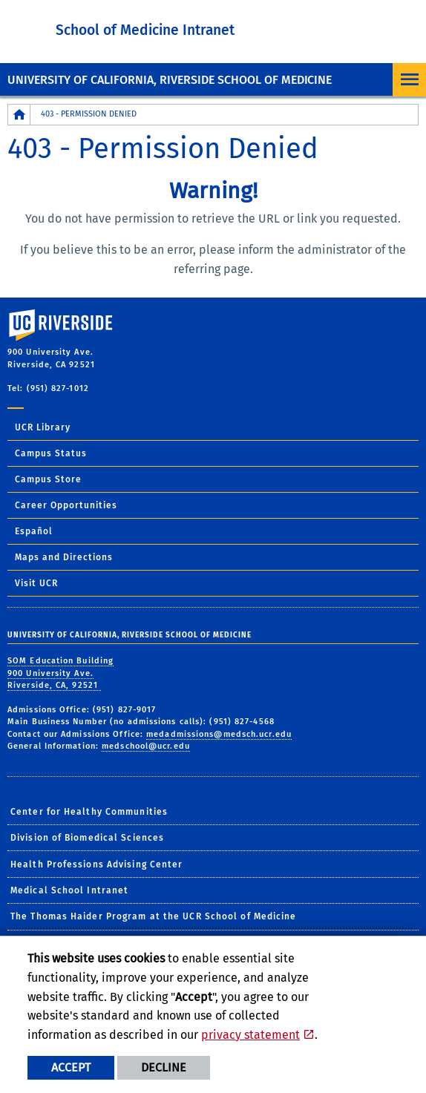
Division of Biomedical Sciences (87, 838)
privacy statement (250, 1035)
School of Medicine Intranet (145, 30)
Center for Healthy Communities (89, 812)
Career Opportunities (66, 505)
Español (34, 531)
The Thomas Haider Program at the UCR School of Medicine (153, 916)
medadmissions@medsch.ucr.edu (219, 734)
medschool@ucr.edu (146, 746)
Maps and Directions (64, 557)
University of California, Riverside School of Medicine (169, 80)
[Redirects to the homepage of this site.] (19, 115)
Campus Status (51, 453)
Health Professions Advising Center (96, 864)
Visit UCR (36, 583)
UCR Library (43, 427)
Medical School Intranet (69, 890)
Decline (163, 1067)
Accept (71, 1067)
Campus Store (48, 479)
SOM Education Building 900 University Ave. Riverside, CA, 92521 (60, 673)
